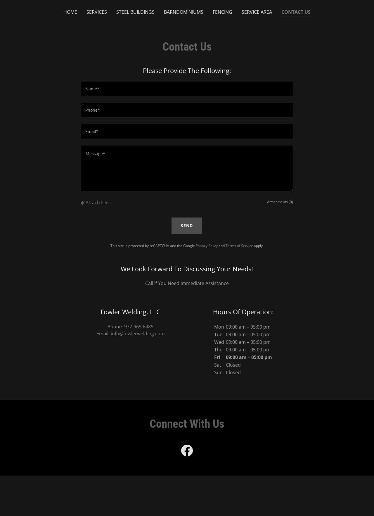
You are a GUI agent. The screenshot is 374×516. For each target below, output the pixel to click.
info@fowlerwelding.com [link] (138, 333)
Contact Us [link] (296, 12)
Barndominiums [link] (183, 12)
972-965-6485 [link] (138, 326)
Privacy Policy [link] (207, 245)
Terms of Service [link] (239, 245)
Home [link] (70, 12)
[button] (83, 202)
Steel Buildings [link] (135, 12)
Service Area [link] (257, 12)
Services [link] (96, 12)
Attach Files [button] (98, 202)
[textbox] (187, 89)
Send (187, 225)
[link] (187, 451)
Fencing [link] (222, 12)
